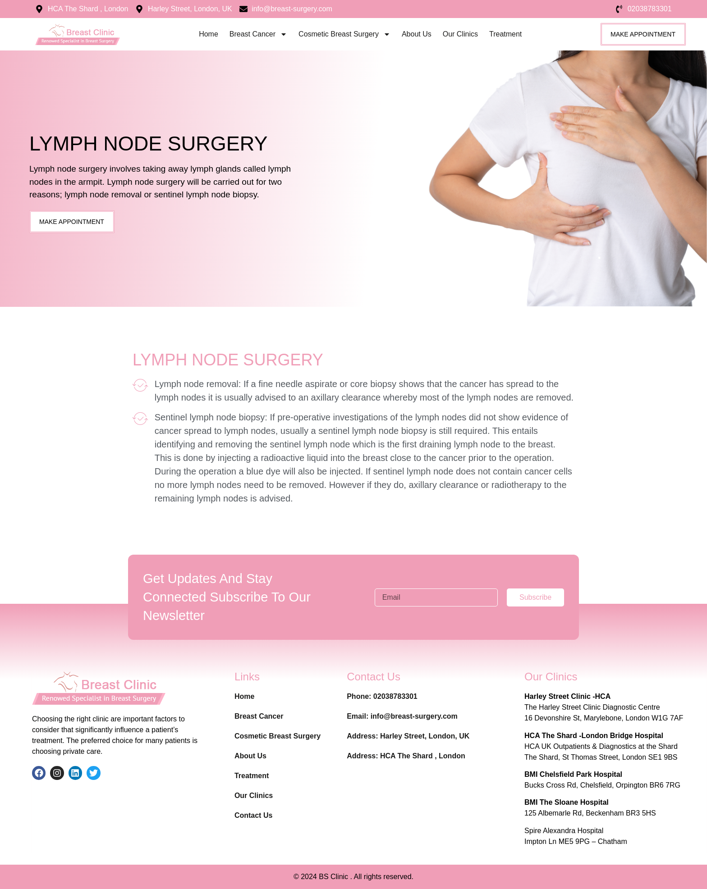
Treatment (505, 34)
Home (208, 34)
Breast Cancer (258, 34)
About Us (417, 34)
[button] (72, 221)
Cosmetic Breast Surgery (344, 34)
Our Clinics (460, 34)
